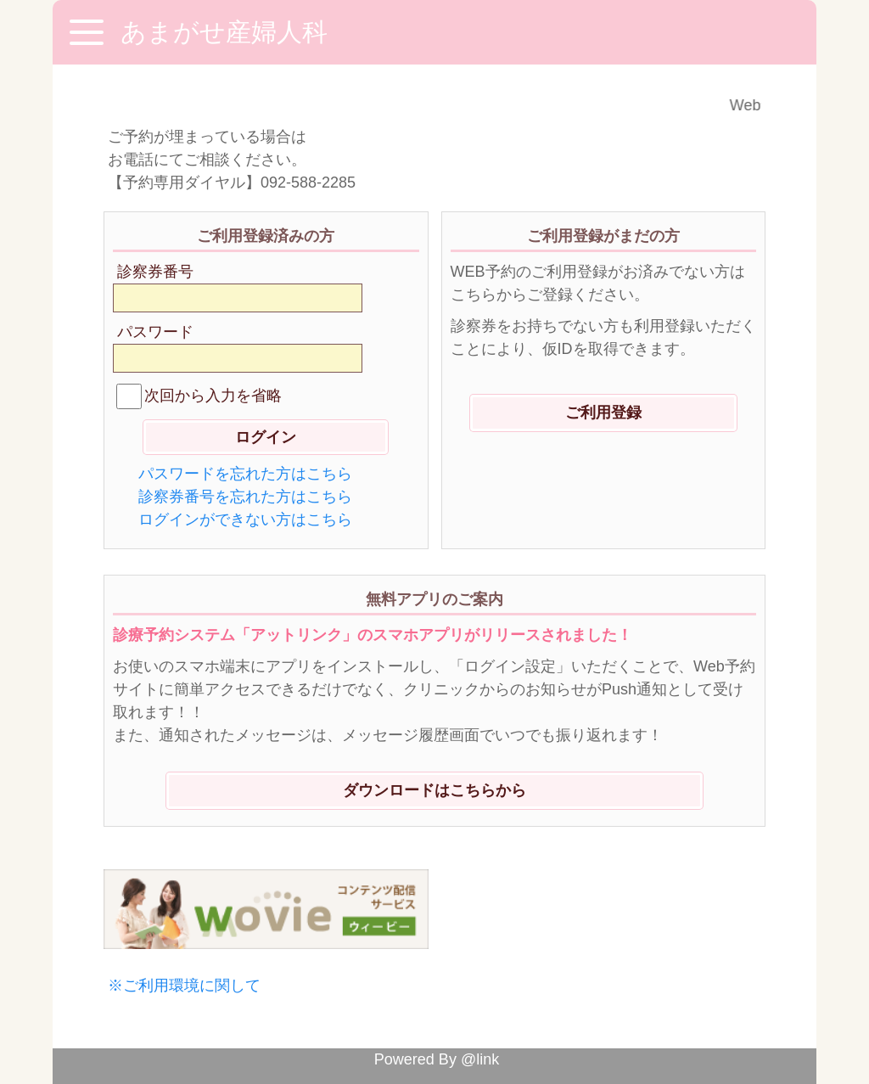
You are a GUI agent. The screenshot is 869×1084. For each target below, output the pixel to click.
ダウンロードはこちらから (434, 790)
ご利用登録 (603, 412)
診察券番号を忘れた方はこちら (245, 496)
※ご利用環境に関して (184, 985)
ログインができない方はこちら (245, 519)
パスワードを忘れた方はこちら (245, 473)
